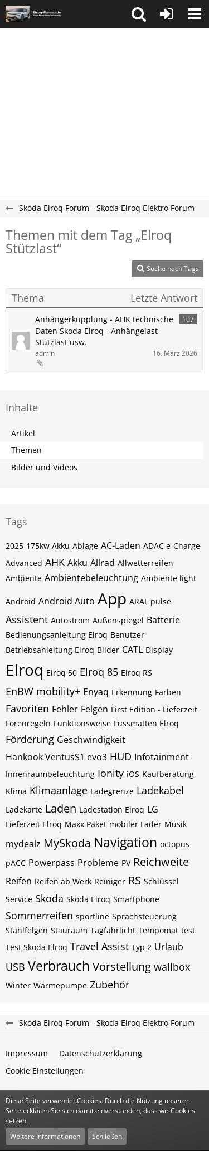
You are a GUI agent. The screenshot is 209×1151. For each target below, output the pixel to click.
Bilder (108, 650)
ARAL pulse (150, 601)
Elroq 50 (61, 672)
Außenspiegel (118, 620)
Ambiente (24, 578)
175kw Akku (48, 545)
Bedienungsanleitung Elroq (57, 634)
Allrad (102, 563)
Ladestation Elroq (111, 809)
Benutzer (127, 634)
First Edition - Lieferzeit (154, 709)
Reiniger (109, 881)
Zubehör (109, 984)
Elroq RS (136, 672)
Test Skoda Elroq (36, 947)
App (112, 598)
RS (134, 880)
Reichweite (161, 861)
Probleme (98, 863)
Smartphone (136, 899)
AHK (55, 562)
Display (159, 650)
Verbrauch (59, 966)
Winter (18, 985)
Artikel (23, 433)
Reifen (19, 881)
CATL (132, 649)
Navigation (125, 842)
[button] (139, 14)
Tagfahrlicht (112, 930)
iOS (133, 774)
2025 (14, 545)
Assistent (27, 619)
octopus (174, 844)
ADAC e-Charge (171, 545)
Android (21, 601)
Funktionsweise (82, 723)
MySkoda (67, 842)
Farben (168, 692)
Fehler (65, 709)
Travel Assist (99, 946)
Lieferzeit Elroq (34, 824)
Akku (77, 563)
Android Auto (66, 601)
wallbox (172, 966)
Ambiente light (168, 578)
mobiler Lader (135, 824)
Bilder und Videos (44, 467)
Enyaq (96, 692)
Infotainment (161, 757)
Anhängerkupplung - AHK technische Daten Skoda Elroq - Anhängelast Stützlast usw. (104, 330)
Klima (16, 791)
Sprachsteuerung (144, 916)
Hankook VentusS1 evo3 (56, 757)
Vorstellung (122, 966)
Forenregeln (28, 723)
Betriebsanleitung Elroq (50, 650)
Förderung (30, 739)
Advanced (24, 563)
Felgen (94, 709)
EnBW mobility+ (43, 691)
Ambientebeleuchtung (91, 578)
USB (15, 966)
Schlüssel (161, 881)
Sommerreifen (39, 915)
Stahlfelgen (27, 930)
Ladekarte (24, 809)
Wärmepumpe (60, 985)
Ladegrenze (112, 791)
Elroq (24, 669)
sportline (92, 916)
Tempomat (158, 930)
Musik (175, 824)
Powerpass (51, 863)
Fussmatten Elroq (146, 723)
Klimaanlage (59, 790)
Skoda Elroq (88, 899)
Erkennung (131, 692)
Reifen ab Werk (63, 881)
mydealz (23, 844)
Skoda (49, 898)
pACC (16, 863)
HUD (121, 756)
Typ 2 (142, 947)
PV (125, 863)
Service (19, 899)
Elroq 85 (99, 671)
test (188, 930)
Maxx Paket (85, 824)
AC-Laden (120, 545)
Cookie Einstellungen (45, 1070)
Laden (60, 808)
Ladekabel (160, 790)
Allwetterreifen (145, 563)
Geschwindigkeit (91, 740)
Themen (26, 450)
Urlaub (168, 947)
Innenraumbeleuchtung (50, 774)
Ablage (85, 545)
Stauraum (69, 930)
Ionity (111, 773)
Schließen (107, 1136)
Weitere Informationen (45, 1136)
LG (152, 809)
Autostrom (70, 620)
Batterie (163, 620)
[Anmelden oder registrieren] (166, 14)
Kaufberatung (168, 774)
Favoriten (27, 708)
